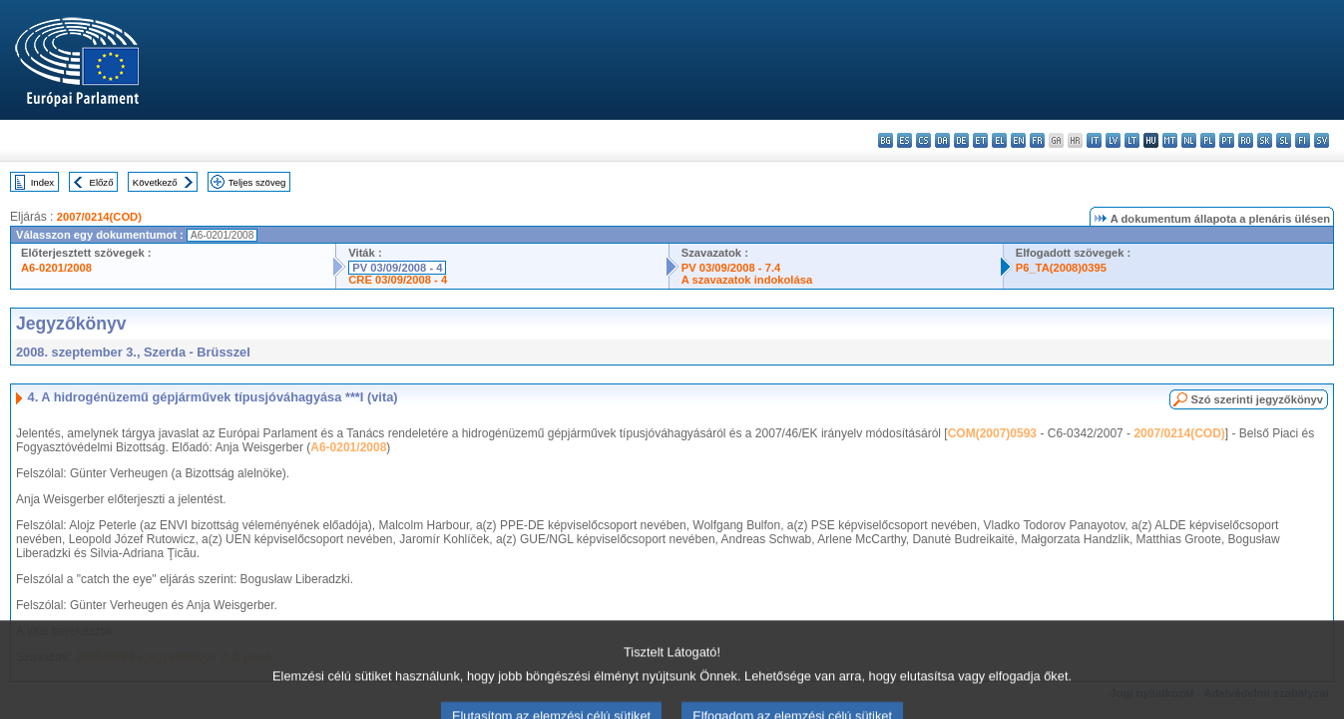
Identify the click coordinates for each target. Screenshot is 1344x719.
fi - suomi (1302, 140)
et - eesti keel (980, 140)
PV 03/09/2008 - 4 (397, 268)
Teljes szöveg (257, 182)
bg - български (885, 140)
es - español (904, 140)
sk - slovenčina (1264, 140)
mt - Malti (1169, 140)
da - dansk (942, 140)
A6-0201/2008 (56, 268)
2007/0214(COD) (99, 217)
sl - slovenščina (1283, 140)
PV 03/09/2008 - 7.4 (731, 268)
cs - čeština (923, 140)
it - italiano (1094, 140)
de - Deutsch (961, 140)
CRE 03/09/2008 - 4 (397, 280)
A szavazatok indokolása (746, 280)
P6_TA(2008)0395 (1061, 268)
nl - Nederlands (1188, 140)
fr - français (1037, 140)
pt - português (1226, 140)
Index (42, 182)
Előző (102, 182)
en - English (1018, 140)
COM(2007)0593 (992, 433)
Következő (155, 182)
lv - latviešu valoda (1113, 140)
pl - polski (1207, 140)
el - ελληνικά (999, 140)
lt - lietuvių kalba (1131, 140)
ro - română (1245, 140)
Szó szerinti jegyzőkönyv (1257, 399)
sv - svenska (1321, 140)
